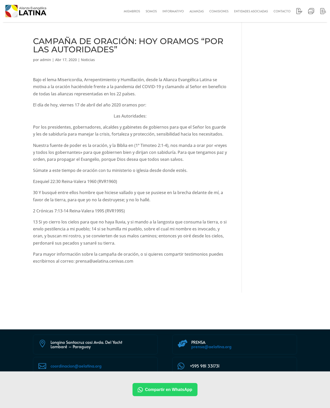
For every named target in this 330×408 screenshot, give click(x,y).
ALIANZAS (196, 11)
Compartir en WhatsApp (165, 389)
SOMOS (151, 11)
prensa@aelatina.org (211, 346)
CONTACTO (282, 11)
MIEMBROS (132, 11)
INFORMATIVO (173, 11)
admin (45, 59)
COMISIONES (218, 11)
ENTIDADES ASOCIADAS (251, 11)
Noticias (88, 59)
